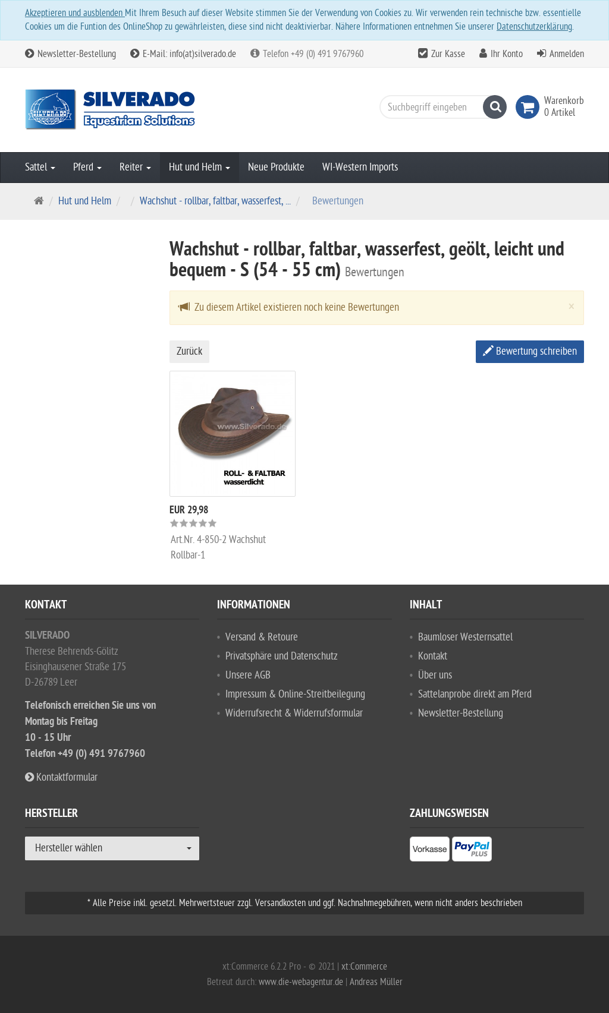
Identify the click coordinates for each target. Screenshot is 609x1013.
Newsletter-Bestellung (70, 54)
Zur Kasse (448, 54)
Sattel (40, 167)
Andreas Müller (376, 982)
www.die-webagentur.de (301, 982)
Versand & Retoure (261, 637)
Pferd (87, 167)
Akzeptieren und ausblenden (75, 13)
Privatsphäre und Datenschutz (281, 656)
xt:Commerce (364, 966)
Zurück (189, 351)
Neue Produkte (276, 167)
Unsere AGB (248, 675)
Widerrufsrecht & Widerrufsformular (294, 713)
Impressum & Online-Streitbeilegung (295, 694)
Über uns (435, 675)
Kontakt (432, 656)
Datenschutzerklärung (534, 26)
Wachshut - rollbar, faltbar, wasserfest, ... (215, 201)
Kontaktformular (61, 777)
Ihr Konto (507, 54)
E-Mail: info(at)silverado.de (183, 54)
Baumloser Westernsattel (465, 637)
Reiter (135, 167)
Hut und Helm (199, 167)
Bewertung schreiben (530, 351)
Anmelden (567, 54)
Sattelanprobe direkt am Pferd (475, 694)
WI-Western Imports (360, 167)
